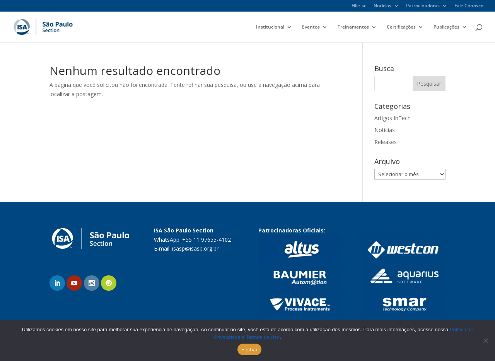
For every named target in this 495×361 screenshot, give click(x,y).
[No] (485, 340)
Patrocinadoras (423, 6)
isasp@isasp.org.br (195, 248)
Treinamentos (353, 27)
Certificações (401, 27)
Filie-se (359, 6)
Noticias (384, 130)
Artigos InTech (392, 118)
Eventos (311, 27)
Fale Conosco (468, 6)
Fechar (249, 350)
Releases (385, 142)
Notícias (382, 6)
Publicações (446, 27)
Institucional (270, 27)
